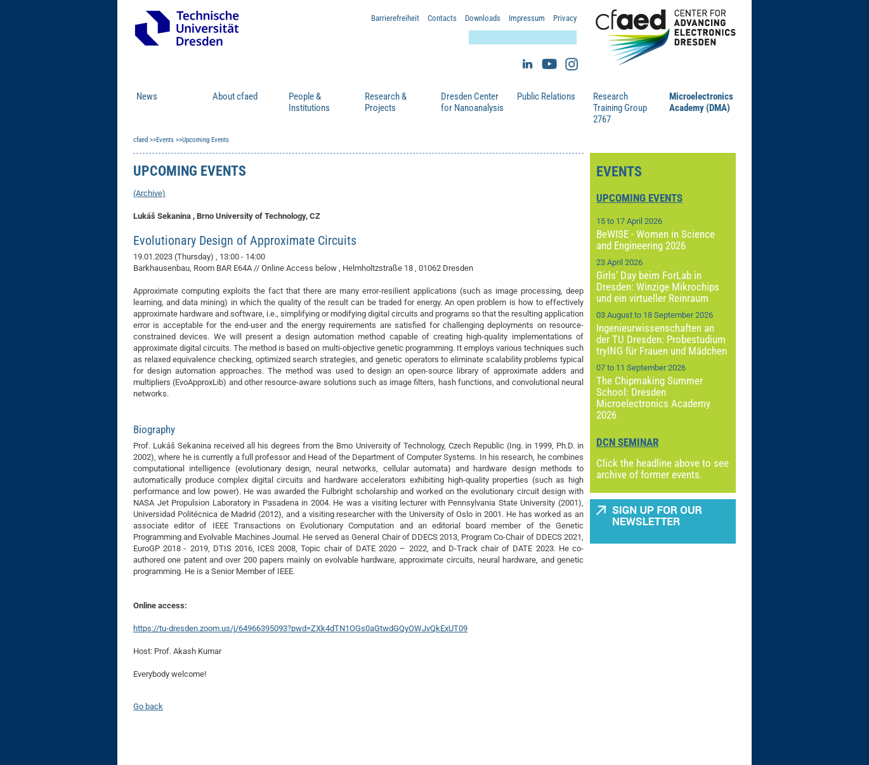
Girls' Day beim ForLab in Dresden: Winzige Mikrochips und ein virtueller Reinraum (657, 286)
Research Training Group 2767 (620, 108)
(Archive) (149, 193)
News (146, 96)
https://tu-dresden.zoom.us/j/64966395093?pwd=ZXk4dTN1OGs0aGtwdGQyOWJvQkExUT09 (300, 628)
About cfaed (235, 96)
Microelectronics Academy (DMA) (701, 102)
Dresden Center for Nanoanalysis (472, 102)
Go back (148, 706)
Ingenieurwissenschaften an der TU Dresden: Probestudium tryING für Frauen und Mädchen (661, 339)
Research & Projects (386, 102)
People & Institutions (309, 102)
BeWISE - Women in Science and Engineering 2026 (655, 240)
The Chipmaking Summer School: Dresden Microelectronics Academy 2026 (653, 397)
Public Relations (546, 96)
